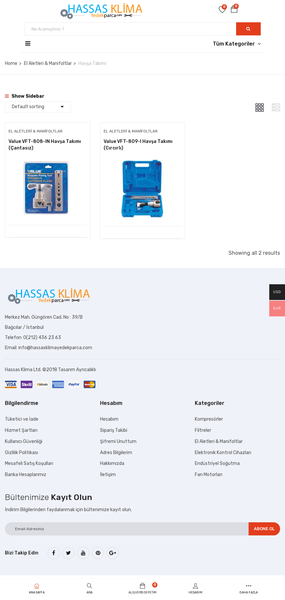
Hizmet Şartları (21, 431)
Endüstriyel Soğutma (217, 465)
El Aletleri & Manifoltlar (48, 63)
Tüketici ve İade (21, 421)
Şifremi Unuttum (118, 443)
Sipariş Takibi (113, 431)
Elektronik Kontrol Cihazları (223, 454)
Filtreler (203, 431)
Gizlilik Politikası (21, 454)
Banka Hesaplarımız (25, 476)
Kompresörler (209, 421)
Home (11, 63)
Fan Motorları (208, 476)
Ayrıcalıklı (86, 371)
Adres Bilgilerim (116, 454)
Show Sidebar (24, 96)
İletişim (108, 476)
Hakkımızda (112, 465)
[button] (234, 10)
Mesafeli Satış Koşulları (29, 465)
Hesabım (109, 421)
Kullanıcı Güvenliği (23, 443)
